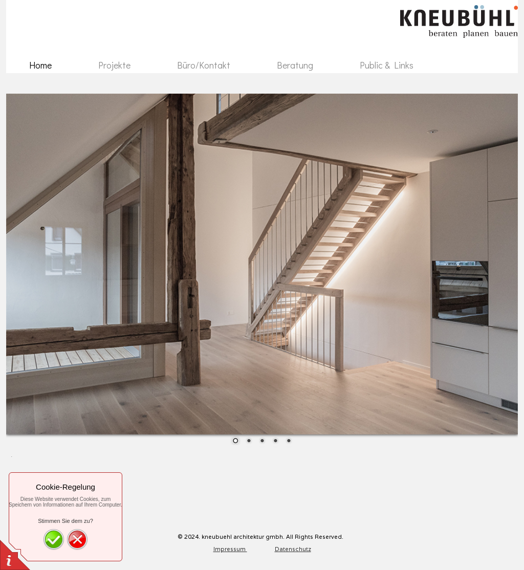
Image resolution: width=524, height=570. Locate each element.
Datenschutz (293, 549)
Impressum (230, 549)
